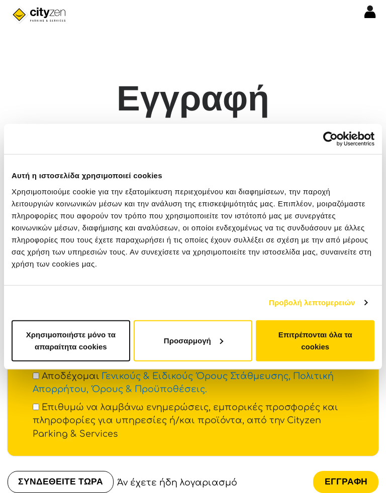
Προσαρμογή (193, 340)
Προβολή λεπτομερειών (312, 302)
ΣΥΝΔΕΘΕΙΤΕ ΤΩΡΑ (60, 481)
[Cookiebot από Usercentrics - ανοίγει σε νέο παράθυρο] (330, 139)
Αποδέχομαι (183, 383)
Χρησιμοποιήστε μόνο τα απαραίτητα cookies (71, 340)
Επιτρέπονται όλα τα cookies (315, 340)
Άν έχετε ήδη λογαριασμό (177, 482)
